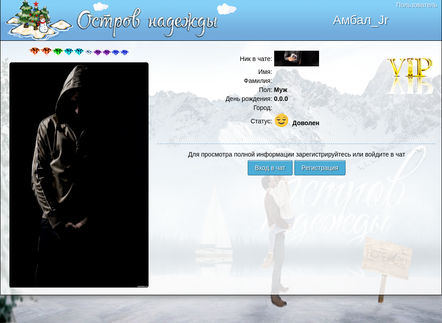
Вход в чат (270, 167)
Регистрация (320, 167)
